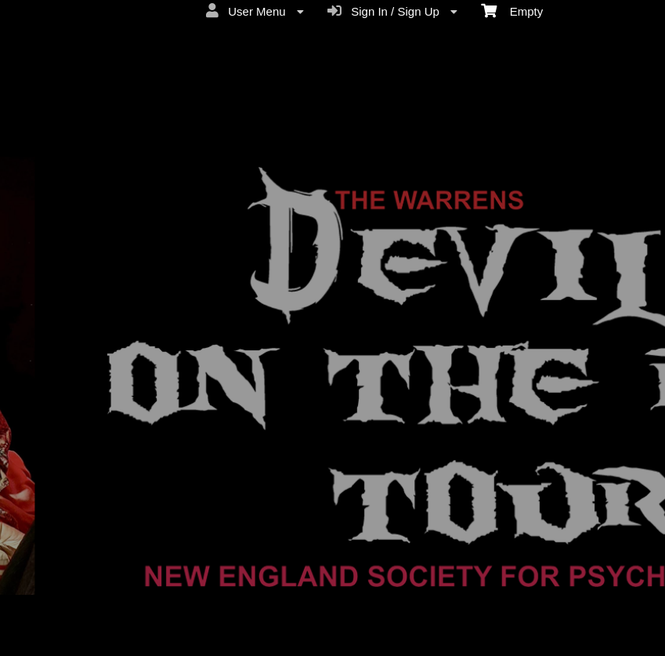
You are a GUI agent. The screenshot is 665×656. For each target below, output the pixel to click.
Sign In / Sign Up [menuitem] (392, 11)
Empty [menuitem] (512, 10)
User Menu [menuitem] (255, 11)
